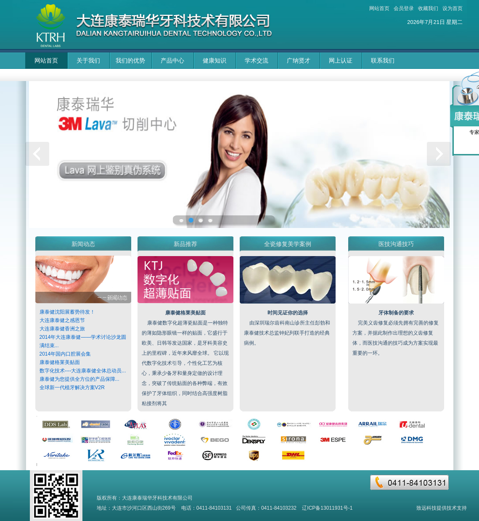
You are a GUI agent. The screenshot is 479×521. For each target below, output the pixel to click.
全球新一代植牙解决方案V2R (72, 387)
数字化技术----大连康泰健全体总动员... (83, 371)
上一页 (39, 155)
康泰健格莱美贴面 (60, 362)
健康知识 (214, 61)
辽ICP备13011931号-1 (327, 508)
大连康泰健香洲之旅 (62, 329)
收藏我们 (428, 8)
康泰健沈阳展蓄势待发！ (67, 312)
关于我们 (88, 61)
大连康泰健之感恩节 (62, 320)
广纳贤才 (298, 61)
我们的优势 (130, 61)
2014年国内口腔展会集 (65, 354)
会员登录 (404, 8)
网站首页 (379, 8)
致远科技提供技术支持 (441, 508)
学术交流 (256, 61)
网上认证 (340, 61)
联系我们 (382, 61)
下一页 (440, 155)
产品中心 (172, 61)
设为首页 (452, 8)
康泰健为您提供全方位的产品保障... (79, 379)
